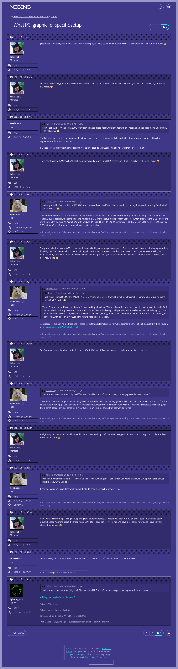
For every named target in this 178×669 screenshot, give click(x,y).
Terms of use (76, 657)
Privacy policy (89, 657)
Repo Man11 (51, 288)
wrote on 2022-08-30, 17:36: (69, 390)
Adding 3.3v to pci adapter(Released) (57, 597)
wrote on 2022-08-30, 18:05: (69, 474)
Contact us (101, 657)
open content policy (77, 654)
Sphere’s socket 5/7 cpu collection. (55, 610)
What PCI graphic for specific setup (47, 25)
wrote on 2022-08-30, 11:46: (69, 124)
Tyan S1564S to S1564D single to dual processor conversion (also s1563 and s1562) (75, 622)
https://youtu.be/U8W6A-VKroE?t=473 (61, 327)
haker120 (50, 124)
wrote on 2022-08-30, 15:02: (71, 288)
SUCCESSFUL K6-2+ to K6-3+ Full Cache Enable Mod (63, 616)
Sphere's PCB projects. (50, 604)
